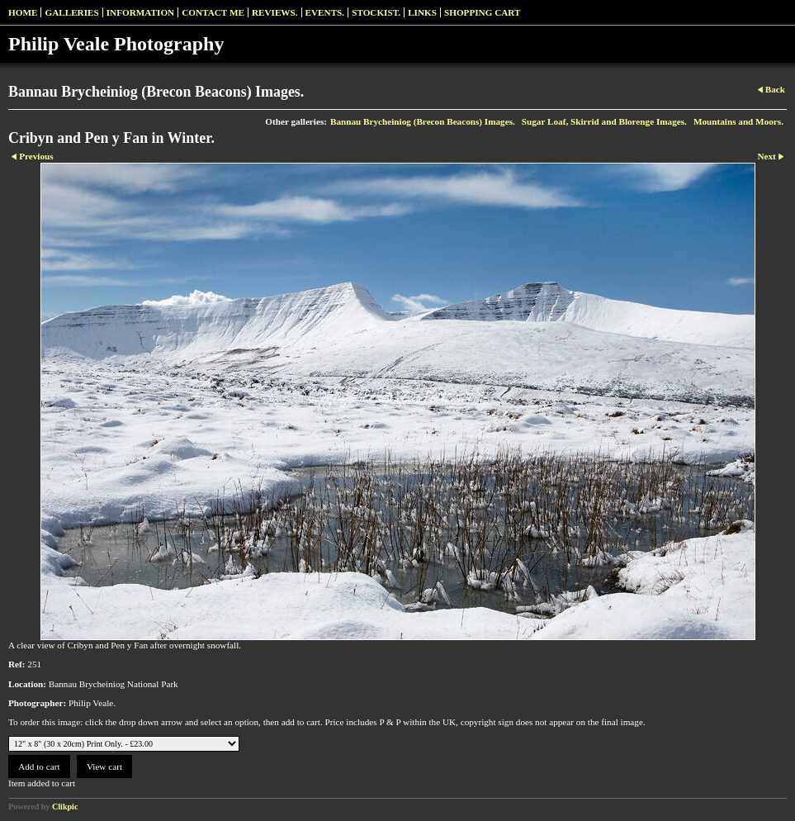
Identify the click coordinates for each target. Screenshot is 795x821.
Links (422, 12)
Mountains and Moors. (738, 121)
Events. (325, 12)
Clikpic (65, 806)
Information (140, 12)
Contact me (213, 12)
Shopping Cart (482, 12)
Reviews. (275, 12)
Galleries (71, 12)
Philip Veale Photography (116, 44)
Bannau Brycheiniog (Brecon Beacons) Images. (422, 121)
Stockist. (376, 12)
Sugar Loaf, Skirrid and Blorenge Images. (604, 121)
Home (22, 12)
